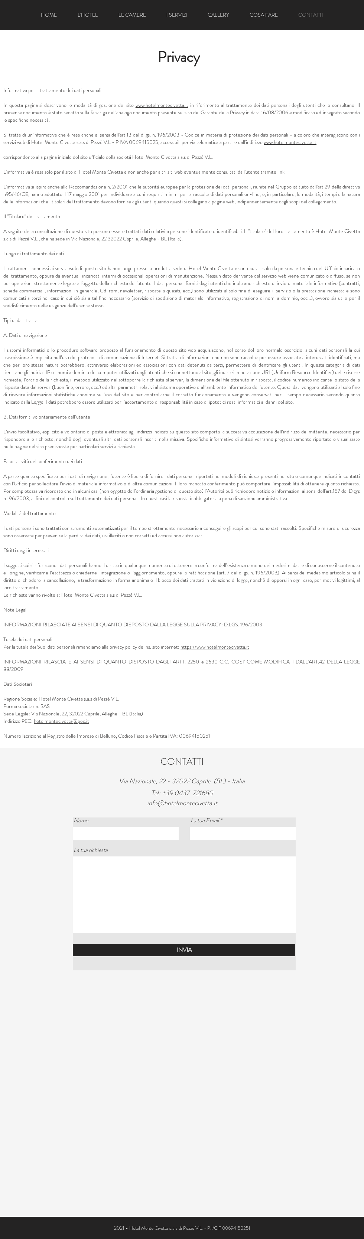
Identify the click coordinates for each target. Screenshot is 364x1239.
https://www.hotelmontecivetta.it (215, 646)
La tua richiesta (91, 850)
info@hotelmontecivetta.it (182, 803)
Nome (81, 820)
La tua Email (205, 820)
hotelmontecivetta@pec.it (61, 721)
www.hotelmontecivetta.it (162, 105)
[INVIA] (184, 950)
